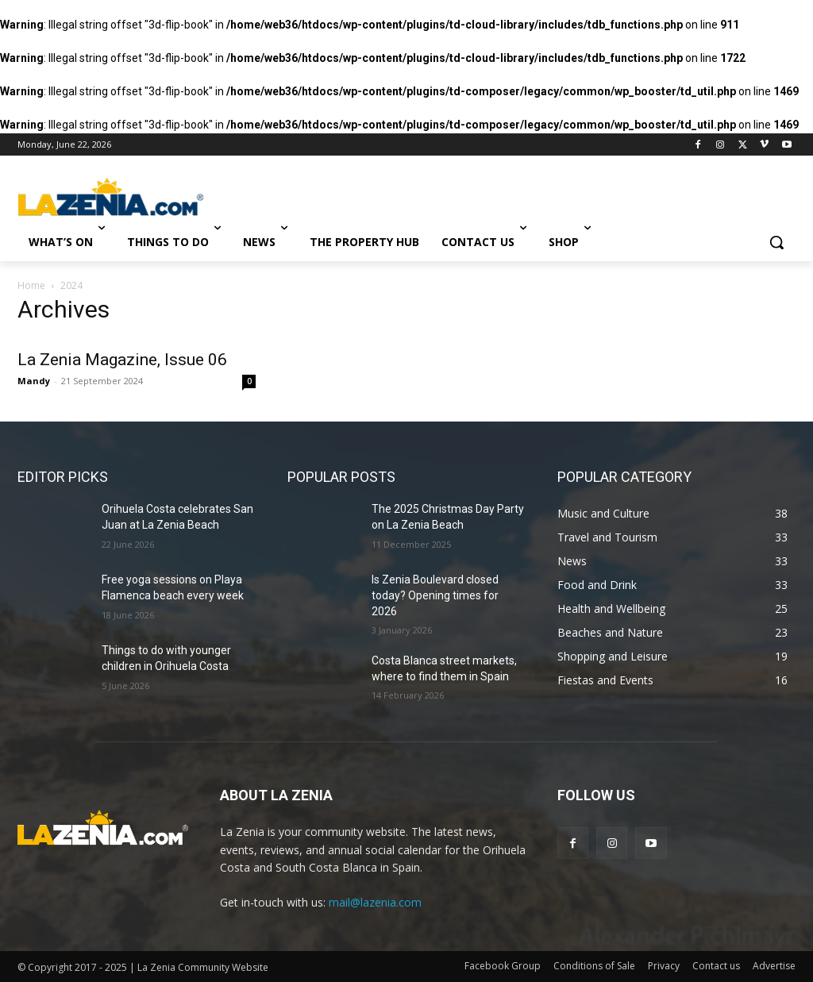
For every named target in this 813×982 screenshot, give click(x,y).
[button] (776, 242)
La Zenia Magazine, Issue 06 (122, 359)
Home (31, 285)
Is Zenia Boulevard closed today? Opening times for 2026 (435, 595)
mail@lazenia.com (375, 902)
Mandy (33, 381)
